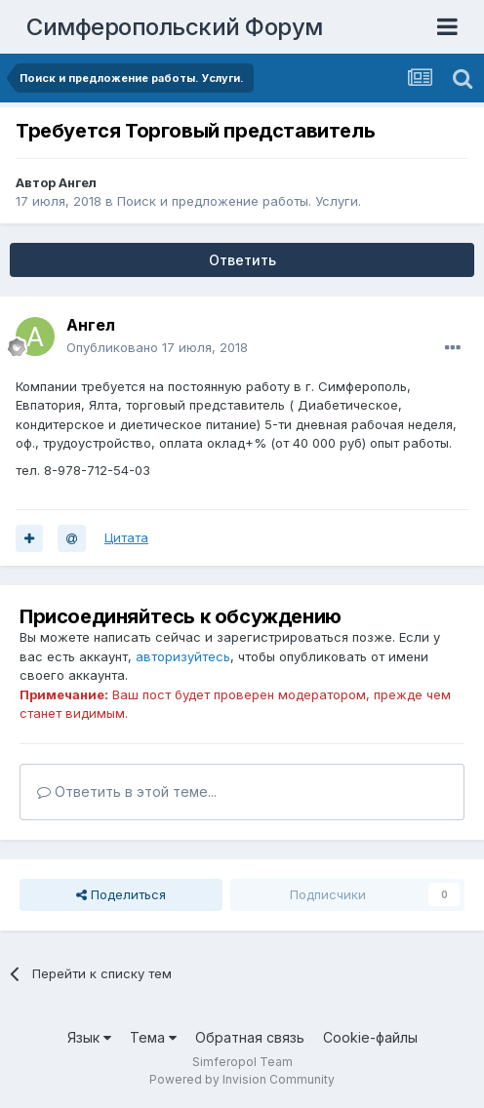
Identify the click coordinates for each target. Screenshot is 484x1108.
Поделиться (121, 894)
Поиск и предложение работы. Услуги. (239, 201)
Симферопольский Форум (174, 27)
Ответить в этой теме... (127, 791)
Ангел (78, 182)
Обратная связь (249, 1037)
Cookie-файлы (370, 1037)
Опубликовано (157, 347)
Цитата (126, 537)
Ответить (242, 260)
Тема (153, 1037)
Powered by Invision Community (242, 1079)
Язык (89, 1037)
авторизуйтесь (183, 656)
